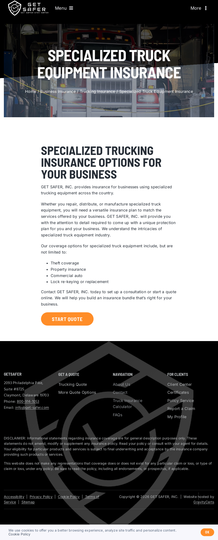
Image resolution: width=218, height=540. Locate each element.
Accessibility (14, 497)
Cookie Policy (69, 497)
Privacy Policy (41, 497)
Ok (207, 532)
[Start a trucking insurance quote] (67, 319)
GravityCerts (203, 502)
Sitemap (28, 502)
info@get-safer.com (32, 408)
